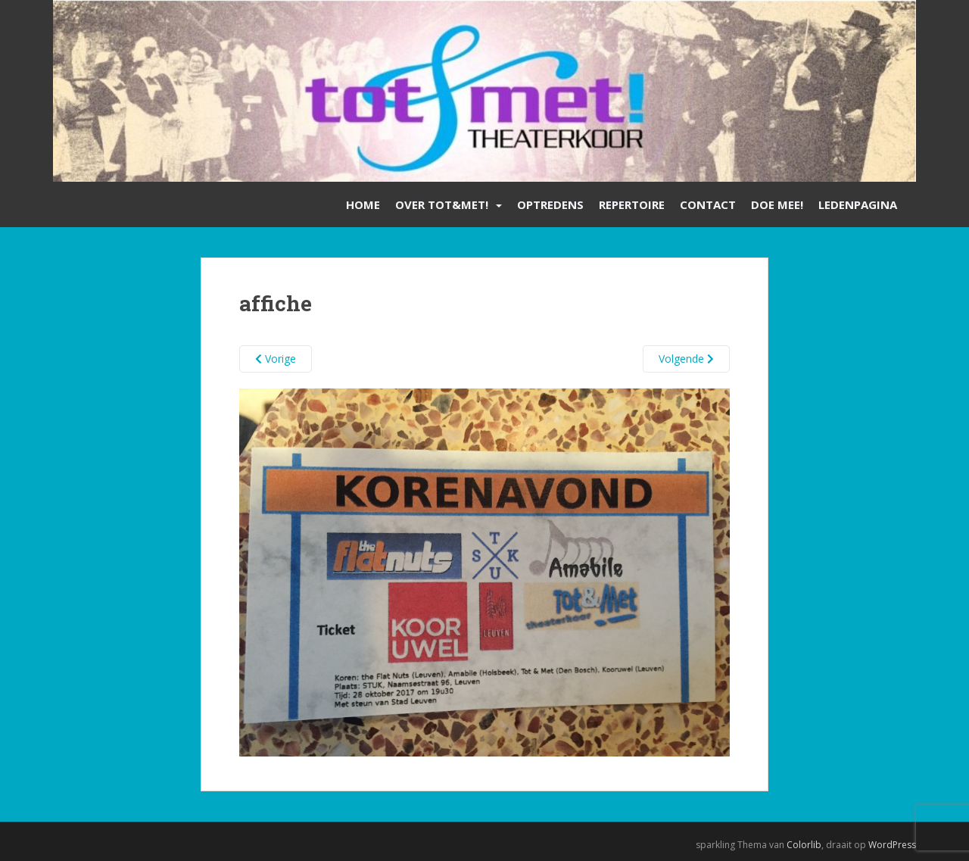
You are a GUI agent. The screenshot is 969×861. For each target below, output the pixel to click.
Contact (708, 204)
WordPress (892, 844)
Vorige (275, 358)
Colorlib (804, 844)
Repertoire (632, 204)
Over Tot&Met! (441, 204)
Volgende (686, 358)
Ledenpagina (857, 204)
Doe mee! (777, 204)
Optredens (550, 204)
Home (363, 204)
